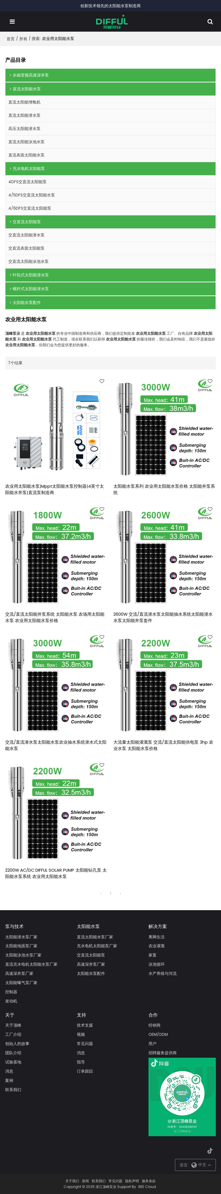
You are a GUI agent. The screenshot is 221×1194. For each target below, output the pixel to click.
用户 (152, 1043)
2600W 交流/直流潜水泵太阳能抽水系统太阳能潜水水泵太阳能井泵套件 (163, 617)
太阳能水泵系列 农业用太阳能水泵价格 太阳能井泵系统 (164, 489)
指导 (81, 1062)
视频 (81, 1034)
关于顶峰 (13, 1025)
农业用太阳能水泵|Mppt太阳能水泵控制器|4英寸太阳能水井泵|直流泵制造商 (54, 489)
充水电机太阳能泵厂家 (97, 946)
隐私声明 (132, 1180)
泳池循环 (156, 964)
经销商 (154, 1025)
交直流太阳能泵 (91, 955)
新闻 (85, 1180)
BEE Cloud (147, 1186)
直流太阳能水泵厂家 (95, 937)
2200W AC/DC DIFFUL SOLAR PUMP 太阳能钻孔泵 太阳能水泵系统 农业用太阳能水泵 (56, 873)
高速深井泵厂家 (19, 973)
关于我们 (72, 1180)
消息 (9, 1071)
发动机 (11, 1001)
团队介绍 (13, 1053)
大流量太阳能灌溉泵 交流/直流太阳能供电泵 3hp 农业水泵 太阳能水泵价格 (163, 745)
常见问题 (85, 1043)
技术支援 (85, 1025)
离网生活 (156, 937)
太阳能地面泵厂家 (21, 946)
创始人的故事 (17, 1043)
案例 (9, 1080)
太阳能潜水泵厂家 (21, 937)
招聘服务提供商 (162, 1053)
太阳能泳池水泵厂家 (23, 955)
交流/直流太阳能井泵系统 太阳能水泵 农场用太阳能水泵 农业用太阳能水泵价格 (54, 617)
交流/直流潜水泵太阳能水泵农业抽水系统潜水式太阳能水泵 (55, 745)
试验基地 (13, 1062)
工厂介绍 (13, 1034)
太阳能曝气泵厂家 (21, 983)
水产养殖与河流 (162, 973)
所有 (23, 39)
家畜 (152, 955)
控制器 (11, 992)
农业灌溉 (156, 946)
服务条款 (149, 1180)
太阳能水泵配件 (91, 973)
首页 (11, 39)
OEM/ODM (158, 1034)
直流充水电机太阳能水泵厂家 (31, 964)
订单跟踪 (85, 1071)
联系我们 (13, 1089)
